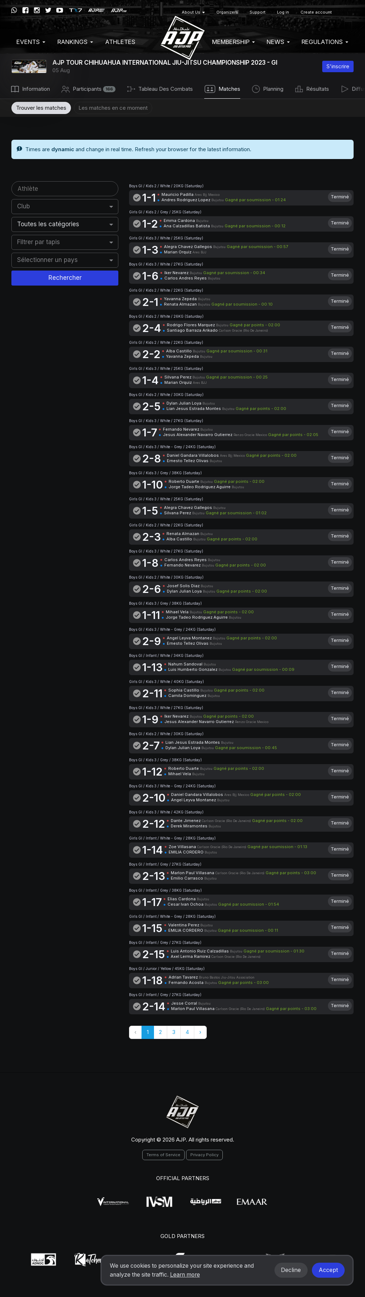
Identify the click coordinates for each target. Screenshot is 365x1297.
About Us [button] (193, 12)
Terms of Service (163, 1154)
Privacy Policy (204, 1154)
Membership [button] (233, 41)
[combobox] (65, 206)
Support (258, 12)
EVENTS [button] (30, 41)
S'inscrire (338, 66)
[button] (346, 12)
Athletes (120, 41)
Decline (291, 1270)
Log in (283, 12)
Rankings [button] (75, 41)
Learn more (185, 1274)
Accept (328, 1270)
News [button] (278, 41)
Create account (316, 12)
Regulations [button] (325, 41)
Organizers (227, 12)
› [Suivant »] (200, 1032)
